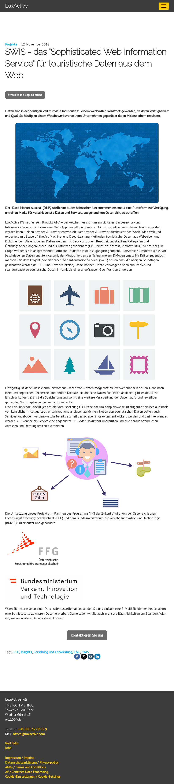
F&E (77, 652)
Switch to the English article (25, 95)
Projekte (11, 44)
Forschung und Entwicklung (52, 652)
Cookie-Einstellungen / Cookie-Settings (32, 776)
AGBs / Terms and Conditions (25, 767)
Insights (26, 652)
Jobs (8, 748)
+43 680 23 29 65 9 (32, 729)
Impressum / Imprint (19, 758)
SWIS (85, 652)
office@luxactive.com (29, 734)
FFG (16, 652)
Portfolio (11, 743)
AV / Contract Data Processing (26, 772)
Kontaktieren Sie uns (87, 635)
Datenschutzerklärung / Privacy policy (31, 762)
